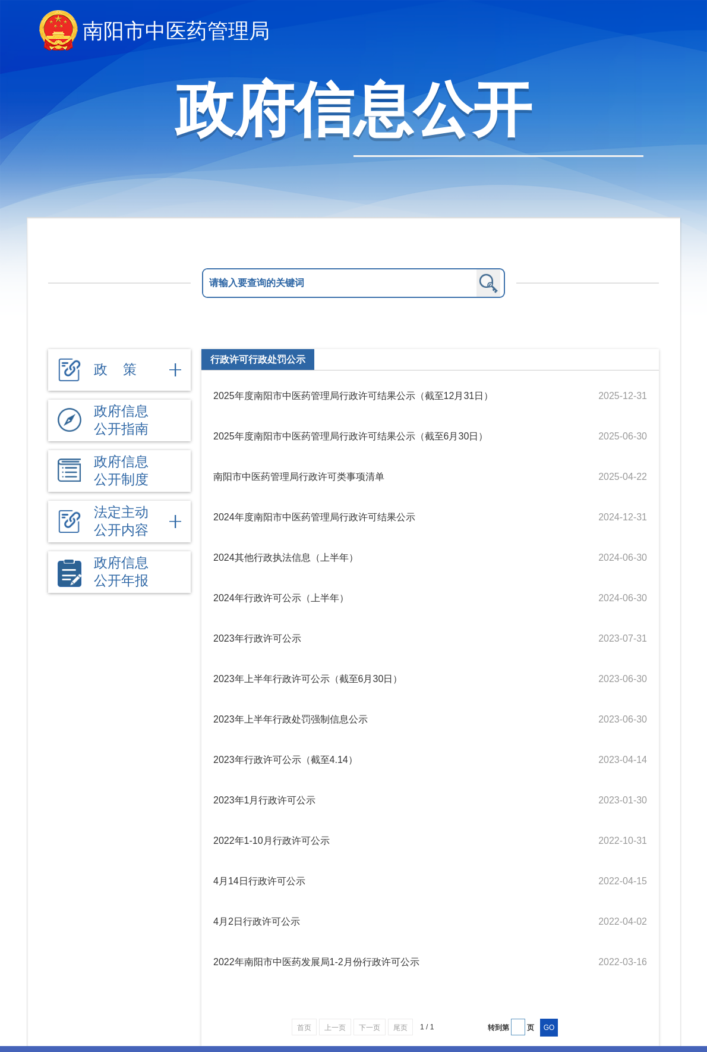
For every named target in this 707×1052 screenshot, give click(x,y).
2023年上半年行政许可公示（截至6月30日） (307, 679)
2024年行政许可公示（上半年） (281, 598)
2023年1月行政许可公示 (264, 800)
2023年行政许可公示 (257, 638)
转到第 (498, 1027)
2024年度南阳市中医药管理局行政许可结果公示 (314, 517)
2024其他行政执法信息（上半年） (285, 557)
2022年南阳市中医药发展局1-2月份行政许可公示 (316, 962)
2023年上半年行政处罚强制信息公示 (290, 719)
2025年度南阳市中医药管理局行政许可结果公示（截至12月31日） (353, 396)
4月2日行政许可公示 (256, 921)
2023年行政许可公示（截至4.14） (285, 760)
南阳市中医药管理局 (176, 30)
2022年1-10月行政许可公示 (271, 841)
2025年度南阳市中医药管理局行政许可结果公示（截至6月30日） (350, 436)
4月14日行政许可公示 (259, 881)
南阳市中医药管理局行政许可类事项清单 (298, 477)
